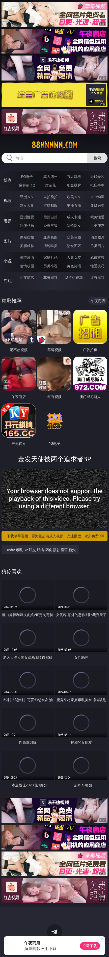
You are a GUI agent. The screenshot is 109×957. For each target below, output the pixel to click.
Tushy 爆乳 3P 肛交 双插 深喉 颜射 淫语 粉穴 (40, 549)
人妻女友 (74, 257)
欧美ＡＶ (74, 196)
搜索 (97, 157)
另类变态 (97, 225)
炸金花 (50, 185)
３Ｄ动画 (97, 196)
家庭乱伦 (50, 257)
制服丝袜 (27, 225)
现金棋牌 (74, 185)
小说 (8, 261)
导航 (8, 281)
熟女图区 (74, 245)
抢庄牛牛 (97, 185)
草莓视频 (50, 277)
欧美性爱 (97, 217)
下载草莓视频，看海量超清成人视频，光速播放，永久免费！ (56, 536)
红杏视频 (97, 277)
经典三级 (50, 225)
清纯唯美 (50, 245)
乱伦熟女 (74, 225)
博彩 (8, 180)
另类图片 (97, 245)
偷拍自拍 (50, 217)
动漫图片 (97, 237)
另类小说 (50, 265)
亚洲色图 (50, 237)
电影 (8, 220)
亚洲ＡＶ (27, 196)
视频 (8, 200)
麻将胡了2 (27, 185)
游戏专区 (97, 176)
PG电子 (27, 176)
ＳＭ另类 (97, 205)
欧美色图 (74, 237)
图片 (8, 241)
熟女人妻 (27, 205)
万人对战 (74, 176)
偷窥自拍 (27, 237)
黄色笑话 (74, 265)
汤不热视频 (74, 277)
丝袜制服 (50, 205)
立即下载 (90, 945)
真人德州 (50, 176)
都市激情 (27, 257)
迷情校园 (27, 265)
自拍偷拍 (50, 196)
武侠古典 (97, 257)
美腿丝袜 (27, 245)
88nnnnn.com (54, 145)
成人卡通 (74, 217)
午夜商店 (27, 277)
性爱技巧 (97, 265)
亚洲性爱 (27, 217)
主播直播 (74, 205)
